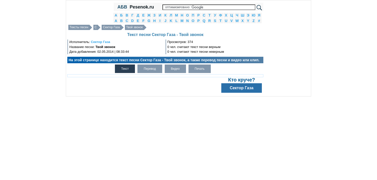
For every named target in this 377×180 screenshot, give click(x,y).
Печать (200, 68)
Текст (125, 68)
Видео (175, 68)
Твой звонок (134, 27)
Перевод (150, 68)
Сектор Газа (111, 27)
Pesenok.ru (142, 7)
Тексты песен (79, 27)
